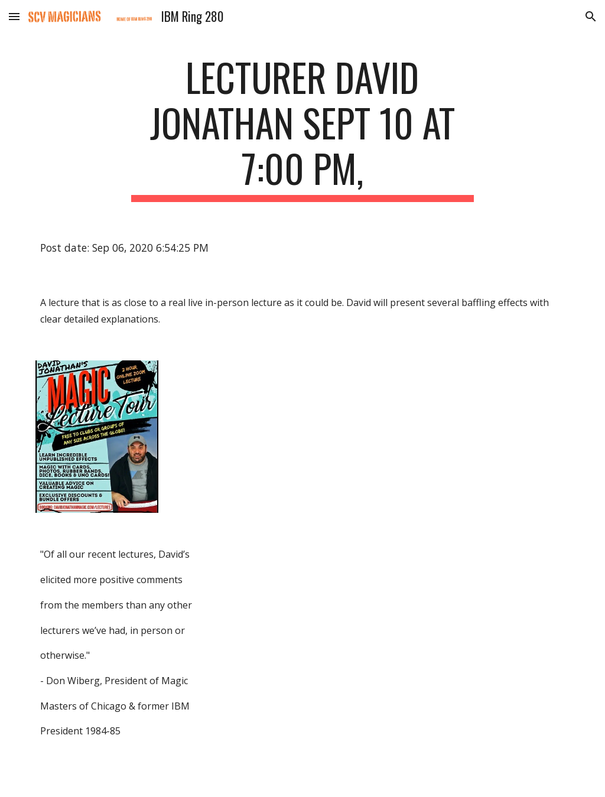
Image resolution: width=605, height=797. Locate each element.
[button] (14, 16)
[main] (302, 128)
